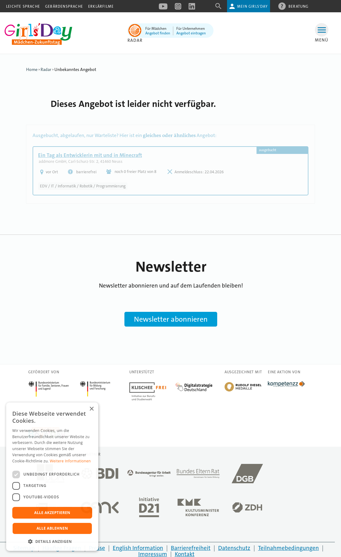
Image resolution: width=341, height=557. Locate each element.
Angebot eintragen (191, 33)
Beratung (298, 6)
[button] (52, 541)
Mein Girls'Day (252, 6)
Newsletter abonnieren (171, 319)
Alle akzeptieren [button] (52, 512)
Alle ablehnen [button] (52, 528)
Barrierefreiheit (190, 548)
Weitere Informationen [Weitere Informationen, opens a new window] (70, 461)
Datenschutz (234, 548)
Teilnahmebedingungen (288, 548)
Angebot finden (157, 33)
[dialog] (52, 476)
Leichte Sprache (23, 6)
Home (31, 69)
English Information (138, 548)
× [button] (91, 409)
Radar (135, 40)
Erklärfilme (101, 6)
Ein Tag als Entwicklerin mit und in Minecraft (90, 155)
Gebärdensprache (64, 6)
